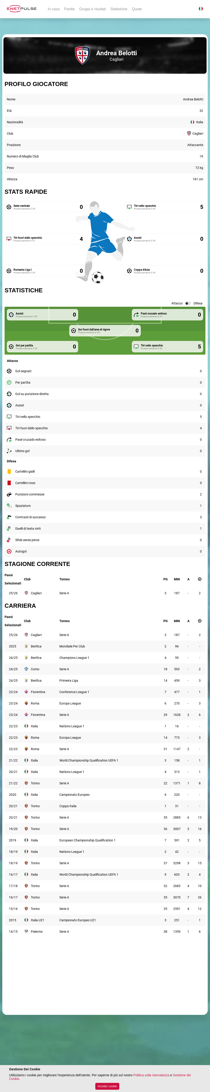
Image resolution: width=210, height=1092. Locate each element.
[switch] (188, 303)
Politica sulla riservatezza (151, 1075)
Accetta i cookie (107, 1086)
